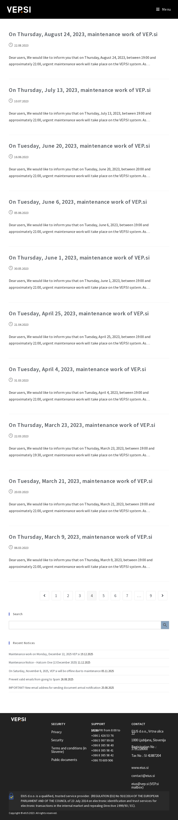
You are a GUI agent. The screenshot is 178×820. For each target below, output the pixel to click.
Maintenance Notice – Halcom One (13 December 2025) (43, 662)
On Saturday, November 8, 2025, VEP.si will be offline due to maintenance (55, 671)
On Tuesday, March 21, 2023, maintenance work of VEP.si (80, 481)
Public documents (64, 759)
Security (57, 740)
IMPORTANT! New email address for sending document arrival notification (55, 688)
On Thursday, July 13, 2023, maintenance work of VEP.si (79, 90)
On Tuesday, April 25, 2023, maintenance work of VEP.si (79, 313)
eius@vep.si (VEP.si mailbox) (145, 785)
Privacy (56, 732)
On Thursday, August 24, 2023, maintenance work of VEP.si (83, 34)
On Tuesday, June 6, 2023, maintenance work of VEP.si (78, 201)
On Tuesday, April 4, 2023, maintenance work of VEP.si (77, 369)
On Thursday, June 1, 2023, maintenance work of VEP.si (79, 257)
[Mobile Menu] (163, 9)
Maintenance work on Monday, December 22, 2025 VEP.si (44, 654)
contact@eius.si (143, 775)
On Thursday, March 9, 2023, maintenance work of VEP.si (80, 536)
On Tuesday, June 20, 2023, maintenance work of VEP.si (79, 145)
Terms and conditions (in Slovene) (68, 750)
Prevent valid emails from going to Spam (34, 679)
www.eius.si (140, 767)
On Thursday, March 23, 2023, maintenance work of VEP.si (82, 425)
